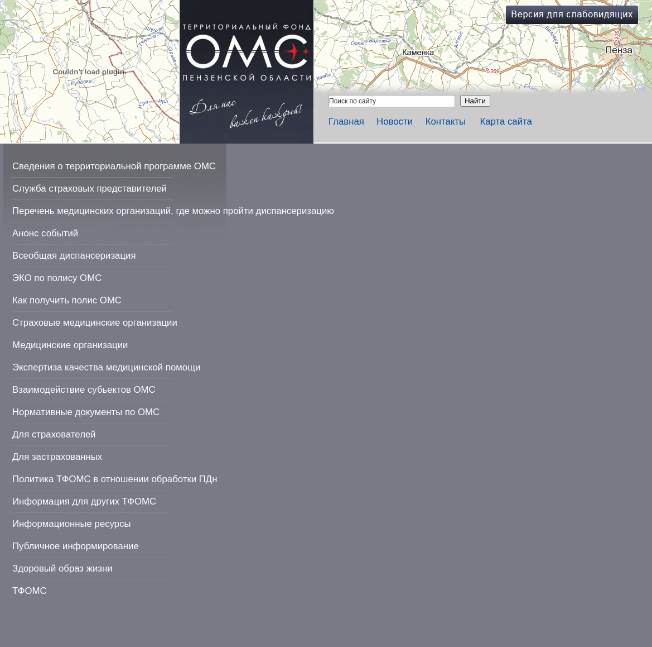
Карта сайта (506, 121)
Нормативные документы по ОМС (86, 412)
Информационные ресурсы (71, 523)
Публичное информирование (75, 546)
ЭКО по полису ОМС (57, 278)
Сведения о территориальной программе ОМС (114, 166)
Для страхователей (54, 434)
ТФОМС (29, 591)
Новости (394, 121)
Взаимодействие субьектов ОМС (84, 389)
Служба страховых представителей (89, 188)
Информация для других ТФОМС (84, 501)
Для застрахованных (57, 456)
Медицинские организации (70, 345)
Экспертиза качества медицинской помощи (106, 367)
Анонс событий (45, 233)
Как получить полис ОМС (67, 300)
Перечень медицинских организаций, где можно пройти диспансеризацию (173, 211)
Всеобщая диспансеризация (74, 255)
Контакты (446, 121)
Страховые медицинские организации (94, 322)
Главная (346, 121)
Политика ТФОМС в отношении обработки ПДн (114, 479)
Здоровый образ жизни (62, 568)
